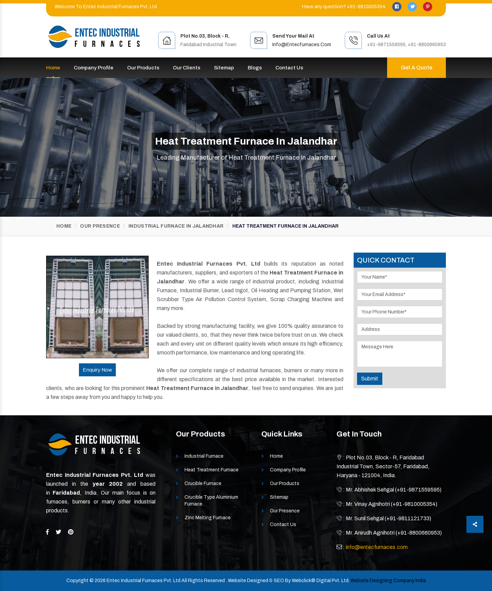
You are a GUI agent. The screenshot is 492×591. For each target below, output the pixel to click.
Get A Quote (416, 67)
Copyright (77, 580)
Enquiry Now (97, 370)
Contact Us (289, 67)
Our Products (143, 67)
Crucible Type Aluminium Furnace (211, 501)
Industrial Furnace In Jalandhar (175, 226)
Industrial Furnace (203, 456)
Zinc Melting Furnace (207, 517)
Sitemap (224, 67)
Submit (369, 378)
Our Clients (186, 67)
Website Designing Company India (388, 580)
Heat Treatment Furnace (211, 469)
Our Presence (100, 226)
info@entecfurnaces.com (301, 44)
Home (53, 67)
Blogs (255, 67)
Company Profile (93, 67)
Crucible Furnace (202, 483)
